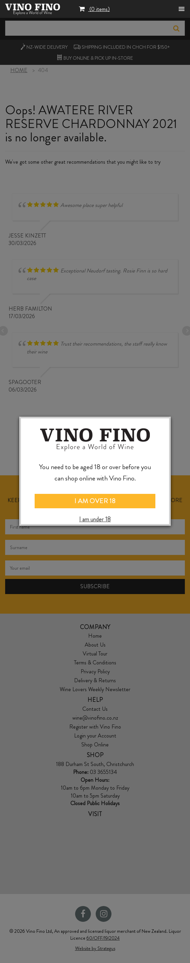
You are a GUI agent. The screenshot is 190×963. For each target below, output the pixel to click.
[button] (94, 9)
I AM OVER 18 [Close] (95, 501)
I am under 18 (95, 519)
